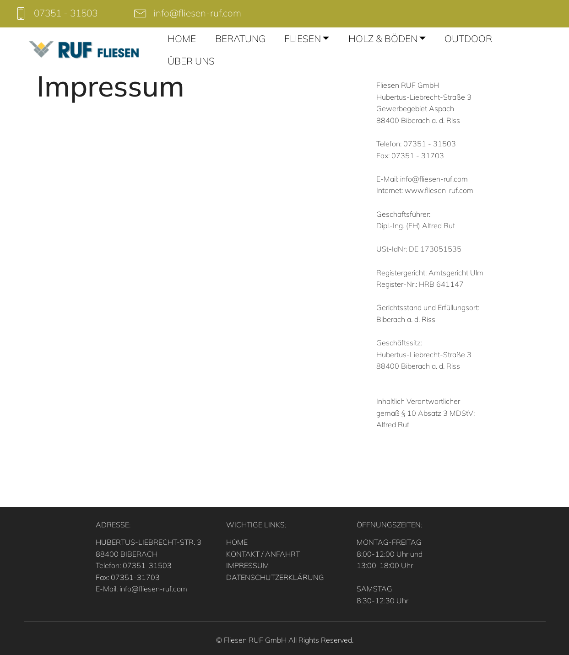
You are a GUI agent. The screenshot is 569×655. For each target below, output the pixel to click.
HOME (182, 38)
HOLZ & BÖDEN (382, 38)
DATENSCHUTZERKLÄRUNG (275, 577)
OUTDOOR (468, 38)
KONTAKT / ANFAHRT (263, 553)
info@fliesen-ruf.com (197, 13)
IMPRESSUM (247, 565)
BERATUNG (240, 38)
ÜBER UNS (191, 61)
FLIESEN (302, 38)
